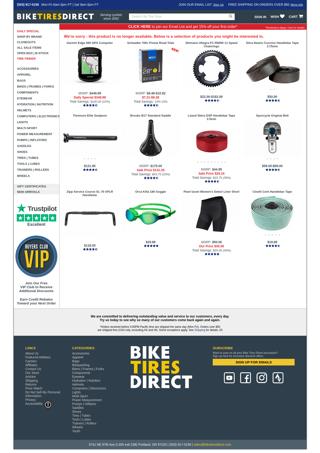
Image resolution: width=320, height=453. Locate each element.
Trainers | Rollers (33, 169)
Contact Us (33, 369)
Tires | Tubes (27, 158)
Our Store (32, 373)
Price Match (33, 388)
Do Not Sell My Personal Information (42, 394)
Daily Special (28, 31)
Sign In (260, 17)
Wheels (23, 176)
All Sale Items (29, 47)
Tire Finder (26, 58)
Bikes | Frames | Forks (35, 86)
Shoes (22, 152)
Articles (30, 376)
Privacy (30, 400)
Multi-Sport (27, 128)
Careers (31, 361)
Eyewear (24, 98)
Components (27, 92)
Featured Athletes (38, 357)
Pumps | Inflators (32, 140)
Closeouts (26, 42)
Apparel (24, 74)
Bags (21, 80)
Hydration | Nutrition (35, 104)
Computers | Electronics (38, 116)
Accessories (28, 68)
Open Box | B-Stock (33, 53)
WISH (278, 17)
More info (296, 4)
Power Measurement (35, 134)
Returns (31, 384)
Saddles (24, 146)
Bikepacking (80, 365)
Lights (22, 122)
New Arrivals (28, 192)
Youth (76, 431)
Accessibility (38, 403)
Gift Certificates (31, 186)
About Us (32, 353)
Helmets (24, 110)
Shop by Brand (29, 36)
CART (296, 17)
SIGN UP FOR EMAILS (254, 362)
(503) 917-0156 (28, 4)
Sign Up (218, 4)
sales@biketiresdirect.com (212, 444)
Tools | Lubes (28, 163)
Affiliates (31, 365)
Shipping (199, 330)
